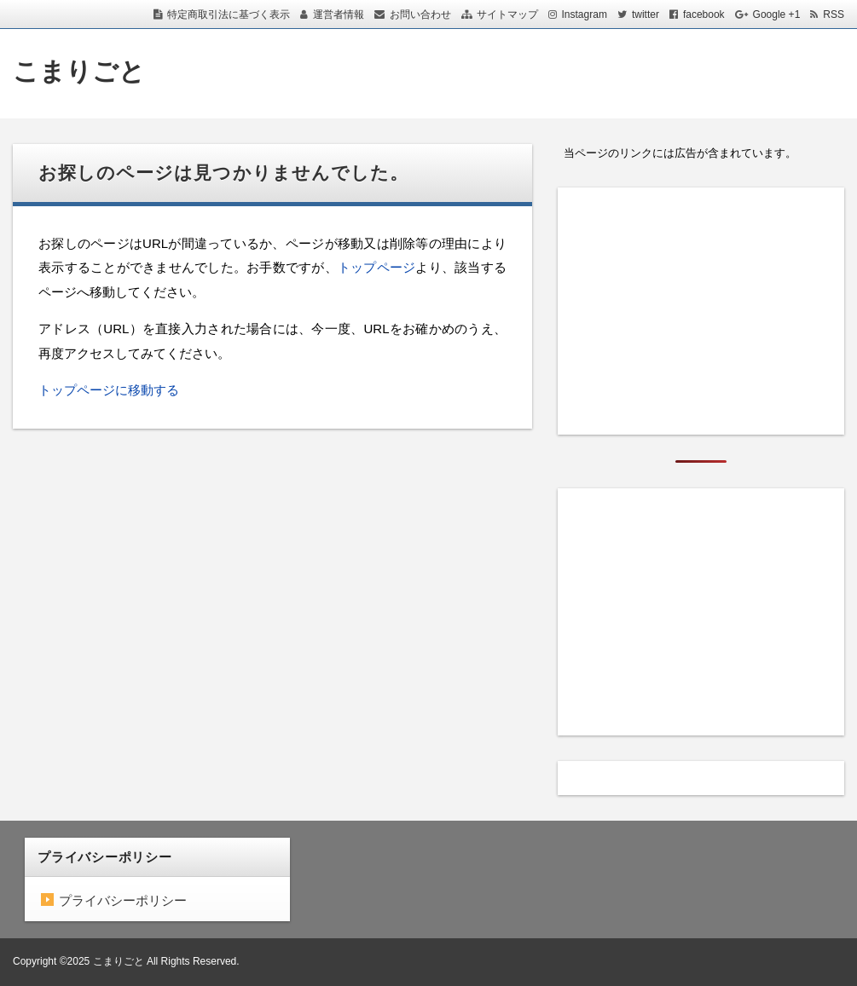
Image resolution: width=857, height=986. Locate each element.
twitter (645, 14)
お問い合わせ (420, 14)
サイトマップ (507, 14)
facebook (704, 14)
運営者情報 (338, 14)
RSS (833, 14)
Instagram (584, 14)
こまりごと (79, 71)
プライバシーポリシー (123, 900)
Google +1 (777, 14)
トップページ (377, 267)
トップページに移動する (108, 390)
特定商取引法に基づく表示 (228, 14)
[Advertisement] (701, 311)
